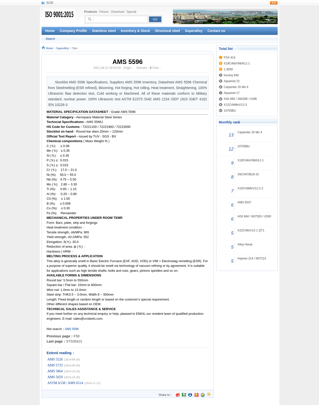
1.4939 (228, 69)
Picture (103, 12)
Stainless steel (104, 31)
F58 (76, 336)
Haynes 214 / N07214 (252, 258)
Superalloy (194, 31)
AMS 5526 (55, 359)
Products (90, 12)
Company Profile (73, 31)
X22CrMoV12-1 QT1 (251, 230)
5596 (75, 329)
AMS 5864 (55, 371)
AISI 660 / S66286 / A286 (240, 99)
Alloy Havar (245, 244)
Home (49, 48)
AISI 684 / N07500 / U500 (254, 216)
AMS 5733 (55, 365)
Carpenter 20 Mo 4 (250, 132)
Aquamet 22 (232, 81)
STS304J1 (74, 341)
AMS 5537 (244, 202)
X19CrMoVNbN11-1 (237, 63)
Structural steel (167, 31)
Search (50, 39)
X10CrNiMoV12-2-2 (250, 188)
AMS (68, 329)
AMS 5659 (55, 377)
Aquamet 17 (232, 93)
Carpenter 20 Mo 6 (236, 87)
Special (131, 12)
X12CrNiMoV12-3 (235, 104)
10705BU (230, 110)
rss (274, 3)
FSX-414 (229, 57)
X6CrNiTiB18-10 (248, 174)
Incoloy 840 (231, 75)
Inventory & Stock (135, 31)
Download (117, 12)
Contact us (216, 31)
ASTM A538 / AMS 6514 (65, 383)
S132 (49, 2)
